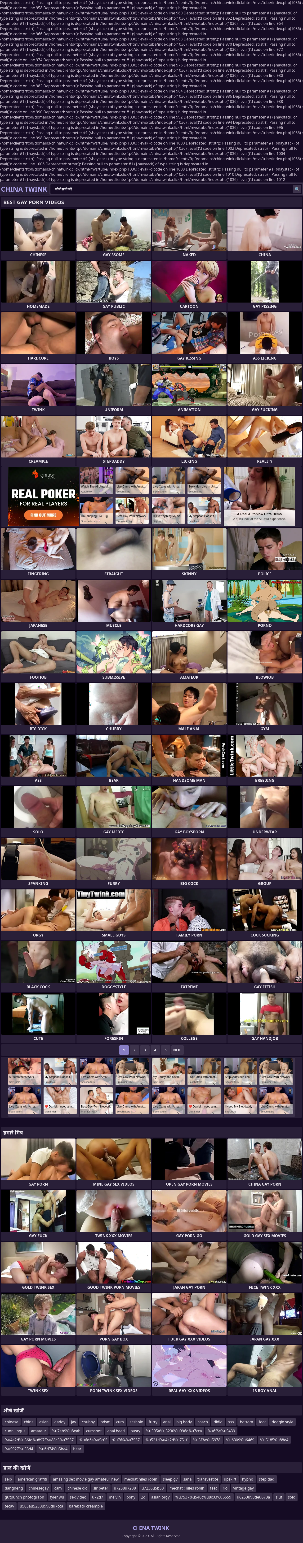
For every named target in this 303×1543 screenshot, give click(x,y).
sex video (78, 1497)
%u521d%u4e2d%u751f (166, 1439)
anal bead (116, 1430)
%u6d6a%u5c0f (93, 1439)
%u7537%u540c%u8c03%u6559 (203, 1497)
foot (262, 1421)
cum (120, 1421)
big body (184, 1421)
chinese (11, 1421)
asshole (136, 1421)
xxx (231, 1421)
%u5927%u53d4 (19, 1448)
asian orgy (160, 1497)
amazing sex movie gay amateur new (86, 1479)
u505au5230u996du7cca (41, 1506)
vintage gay (243, 1488)
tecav (9, 1506)
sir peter (100, 1488)
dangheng (14, 1488)
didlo (218, 1421)
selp (8, 1479)
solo (291, 1497)
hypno (247, 1479)
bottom (246, 1421)
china (29, 1421)
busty (135, 1430)
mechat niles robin (140, 1479)
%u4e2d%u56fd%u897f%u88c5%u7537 (39, 1439)
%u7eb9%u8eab (66, 1430)
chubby (88, 1421)
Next (177, 1050)
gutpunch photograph (24, 1497)
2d (143, 1497)
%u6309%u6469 (240, 1439)
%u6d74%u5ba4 (53, 1448)
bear (77, 1448)
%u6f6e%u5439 (221, 1430)
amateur (38, 1430)
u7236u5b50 (153, 1488)
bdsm (105, 1421)
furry (153, 1421)
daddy (60, 1421)
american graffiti (32, 1479)
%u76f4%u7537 (126, 1439)
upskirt (230, 1479)
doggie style (282, 1421)
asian (44, 1421)
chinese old (77, 1488)
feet (213, 1488)
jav (73, 1421)
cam (58, 1488)
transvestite (207, 1479)
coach (203, 1421)
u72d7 (97, 1497)
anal (167, 1421)
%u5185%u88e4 (274, 1439)
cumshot (94, 1430)
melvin (115, 1497)
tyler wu (57, 1497)
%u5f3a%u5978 (206, 1439)
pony (130, 1497)
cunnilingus (15, 1430)
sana (187, 1479)
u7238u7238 (125, 1488)
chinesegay (39, 1488)
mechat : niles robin (187, 1488)
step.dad (266, 1479)
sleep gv (170, 1479)
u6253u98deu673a (253, 1497)
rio (225, 1488)
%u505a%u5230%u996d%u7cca (174, 1430)
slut (279, 1497)
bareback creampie (86, 1506)
